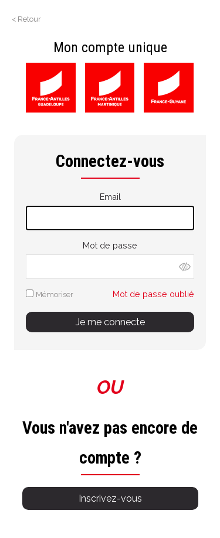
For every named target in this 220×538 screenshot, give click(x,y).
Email (110, 197)
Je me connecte (110, 322)
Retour (29, 19)
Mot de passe (110, 245)
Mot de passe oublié (153, 294)
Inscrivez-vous (110, 498)
